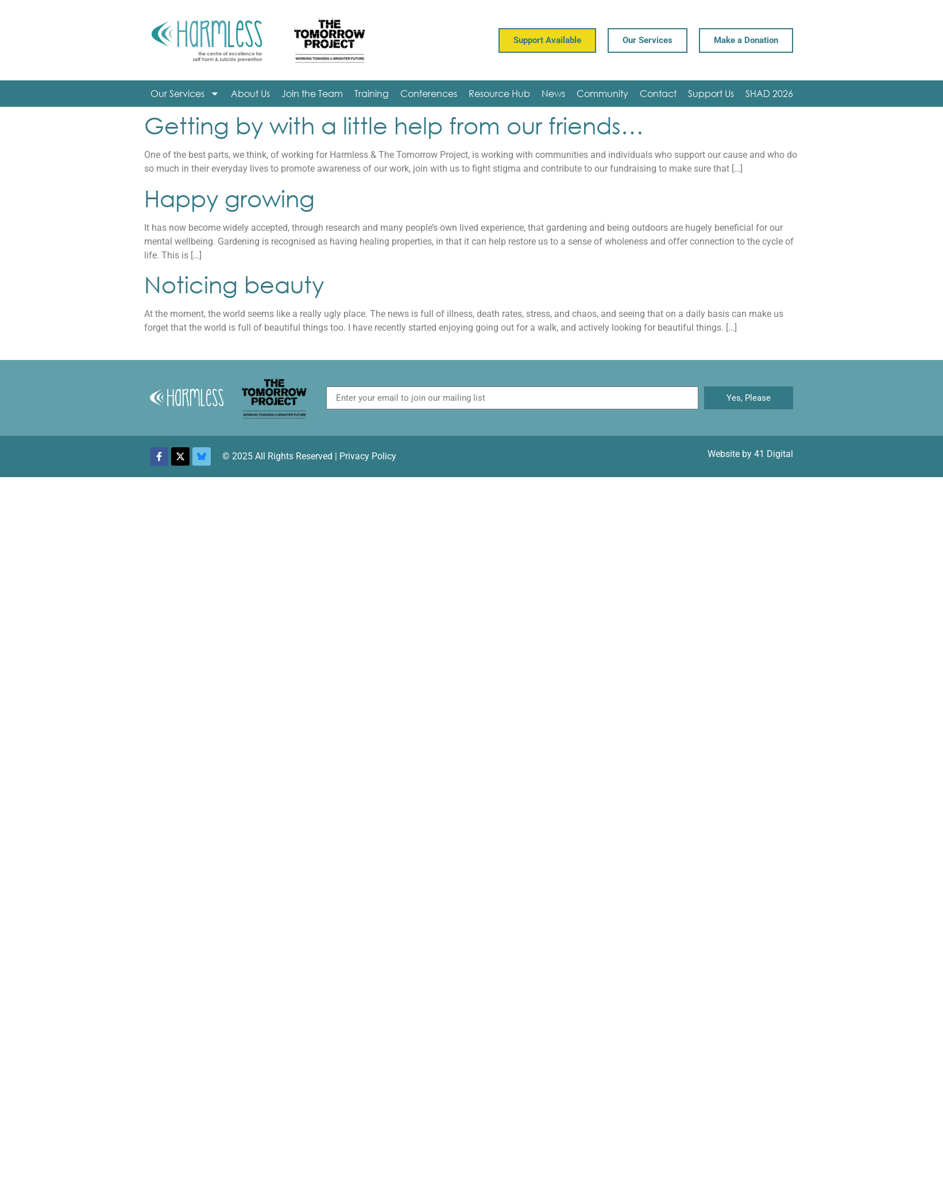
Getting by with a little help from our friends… (394, 125)
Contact (658, 93)
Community (602, 93)
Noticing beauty (234, 284)
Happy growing (229, 198)
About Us (250, 93)
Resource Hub (499, 93)
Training (371, 93)
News (553, 93)
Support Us (711, 93)
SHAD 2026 (769, 93)
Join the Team (312, 93)
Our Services (184, 93)
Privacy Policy (367, 456)
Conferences (428, 93)
